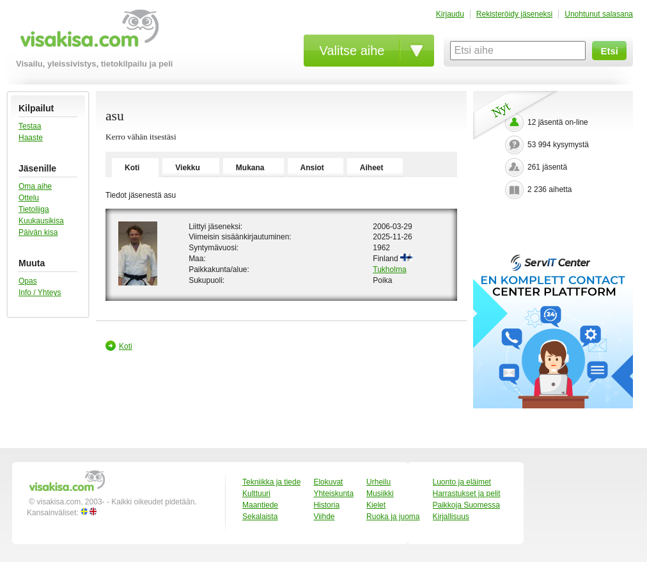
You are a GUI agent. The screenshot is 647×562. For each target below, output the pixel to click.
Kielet (376, 505)
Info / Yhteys (40, 292)
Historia (326, 505)
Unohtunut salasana (599, 14)
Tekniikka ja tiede (271, 482)
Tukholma (389, 269)
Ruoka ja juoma (392, 516)
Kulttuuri (256, 493)
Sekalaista (259, 516)
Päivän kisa (38, 232)
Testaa (30, 126)
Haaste (31, 137)
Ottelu (29, 197)
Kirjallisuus (451, 516)
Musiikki (380, 493)
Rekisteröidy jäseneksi (514, 14)
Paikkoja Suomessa (466, 505)
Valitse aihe (352, 51)
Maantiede (260, 505)
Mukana (250, 167)
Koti (132, 167)
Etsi (609, 50)
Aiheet (372, 167)
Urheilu (378, 482)
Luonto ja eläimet (462, 482)
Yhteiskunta (333, 493)
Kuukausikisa (41, 220)
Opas (28, 281)
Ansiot (312, 167)
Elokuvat (328, 482)
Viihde (323, 516)
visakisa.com (87, 33)
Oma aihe (35, 186)
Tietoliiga (34, 209)
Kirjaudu (450, 14)
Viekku (187, 167)
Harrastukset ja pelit (467, 493)
